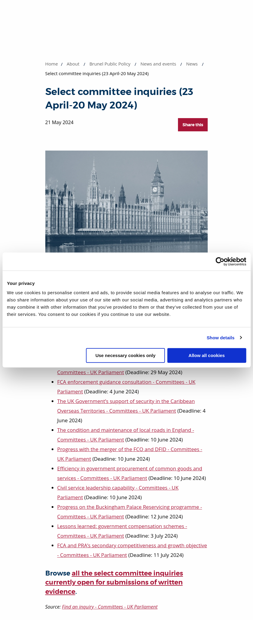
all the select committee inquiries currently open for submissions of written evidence (114, 582)
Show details (221, 337)
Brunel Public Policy (110, 64)
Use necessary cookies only (125, 355)
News (192, 64)
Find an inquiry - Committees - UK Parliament (110, 606)
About (73, 64)
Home (51, 64)
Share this (192, 124)
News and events (158, 64)
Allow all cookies (206, 355)
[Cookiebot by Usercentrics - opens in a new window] (220, 261)
